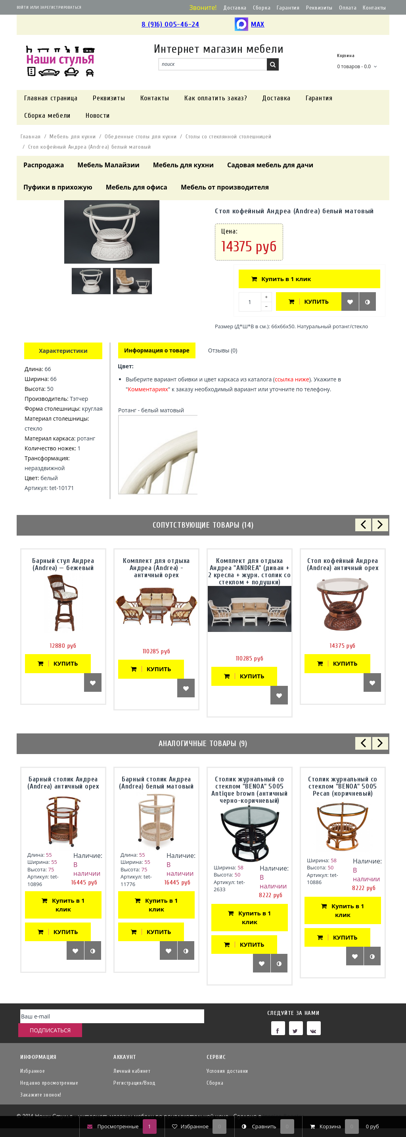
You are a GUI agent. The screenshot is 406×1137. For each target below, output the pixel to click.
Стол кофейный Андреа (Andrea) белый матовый (89, 147)
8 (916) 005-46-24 (170, 24)
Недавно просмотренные (49, 1083)
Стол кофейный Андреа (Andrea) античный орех (342, 565)
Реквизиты (319, 7)
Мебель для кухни (73, 136)
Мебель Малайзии (108, 165)
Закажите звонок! (40, 1095)
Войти (23, 7)
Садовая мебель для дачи (270, 165)
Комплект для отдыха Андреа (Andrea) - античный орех (156, 569)
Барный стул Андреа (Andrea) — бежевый (63, 565)
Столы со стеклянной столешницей (229, 136)
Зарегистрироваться (61, 7)
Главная (31, 136)
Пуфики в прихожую (57, 187)
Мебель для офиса (136, 187)
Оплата (347, 7)
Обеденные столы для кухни (141, 136)
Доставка (235, 7)
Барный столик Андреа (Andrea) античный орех (63, 783)
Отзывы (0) (224, 350)
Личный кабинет (132, 1071)
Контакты (374, 7)
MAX (249, 25)
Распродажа (43, 165)
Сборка (261, 7)
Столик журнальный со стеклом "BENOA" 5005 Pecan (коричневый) (342, 787)
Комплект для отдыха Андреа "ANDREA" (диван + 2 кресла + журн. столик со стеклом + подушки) (249, 572)
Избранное (32, 1071)
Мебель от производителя (225, 187)
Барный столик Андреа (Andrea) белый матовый (156, 783)
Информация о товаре (157, 350)
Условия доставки (227, 1071)
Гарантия (288, 7)
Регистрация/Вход (134, 1083)
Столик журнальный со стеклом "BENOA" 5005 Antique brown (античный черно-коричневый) (249, 790)
